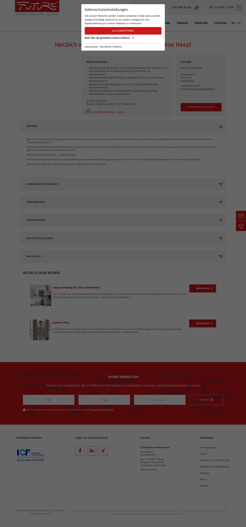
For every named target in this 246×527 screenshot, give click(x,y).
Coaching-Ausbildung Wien (101, 510)
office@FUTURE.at (149, 470)
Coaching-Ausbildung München (80, 510)
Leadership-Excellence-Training (176, 514)
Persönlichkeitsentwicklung (218, 510)
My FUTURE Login (225, 7)
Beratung (201, 23)
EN (239, 23)
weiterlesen (202, 288)
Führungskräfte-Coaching (198, 510)
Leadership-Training (157, 514)
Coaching (220, 23)
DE (232, 23)
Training (182, 23)
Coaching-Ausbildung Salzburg (121, 510)
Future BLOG (186, 7)
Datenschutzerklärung (102, 409)
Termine (133, 23)
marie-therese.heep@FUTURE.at (198, 89)
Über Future (149, 7)
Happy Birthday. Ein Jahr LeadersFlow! (76, 287)
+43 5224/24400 (156, 462)
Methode (151, 23)
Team (166, 23)
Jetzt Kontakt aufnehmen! (201, 107)
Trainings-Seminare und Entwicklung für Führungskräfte (130, 514)
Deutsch (120, 112)
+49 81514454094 (159, 465)
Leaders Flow (60, 322)
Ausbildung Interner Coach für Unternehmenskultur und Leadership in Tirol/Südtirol (161, 510)
